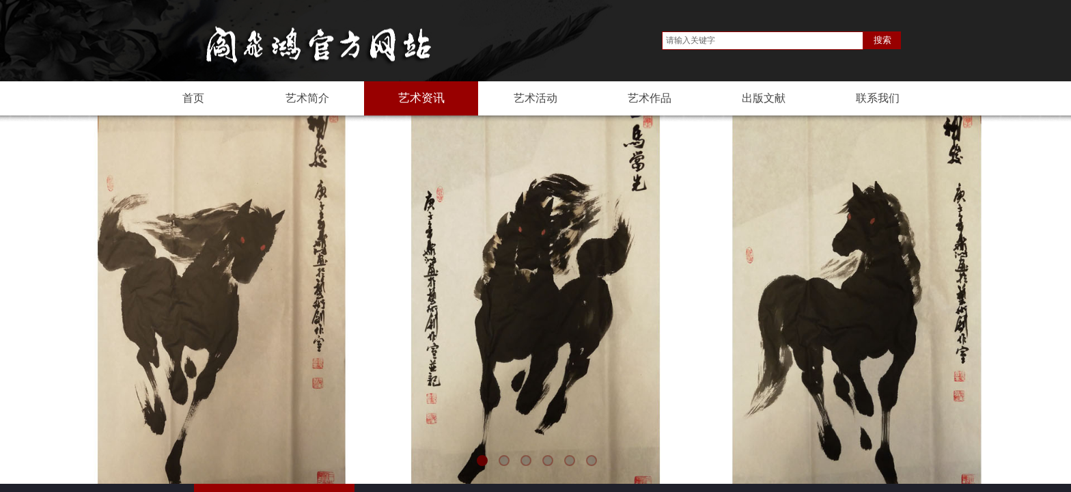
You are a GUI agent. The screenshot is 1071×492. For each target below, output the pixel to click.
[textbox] (762, 40)
